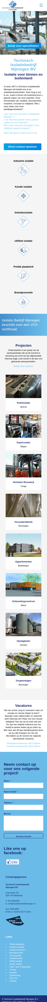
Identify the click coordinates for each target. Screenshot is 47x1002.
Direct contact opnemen (22, 146)
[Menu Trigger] (41, 5)
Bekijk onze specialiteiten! (23, 45)
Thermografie (15, 956)
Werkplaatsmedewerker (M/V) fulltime (23, 743)
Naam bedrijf (11, 792)
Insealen (13, 972)
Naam (7, 781)
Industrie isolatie (16, 947)
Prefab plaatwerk (16, 944)
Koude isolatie (15, 964)
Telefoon (9, 803)
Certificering (14, 975)
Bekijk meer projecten (23, 366)
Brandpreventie (16, 953)
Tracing (12, 970)
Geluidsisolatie (15, 958)
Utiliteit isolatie (15, 961)
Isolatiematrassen (17, 950)
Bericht (7, 814)
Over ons (13, 978)
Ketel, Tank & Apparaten (20, 967)
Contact (12, 981)
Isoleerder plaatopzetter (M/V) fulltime (23, 746)
